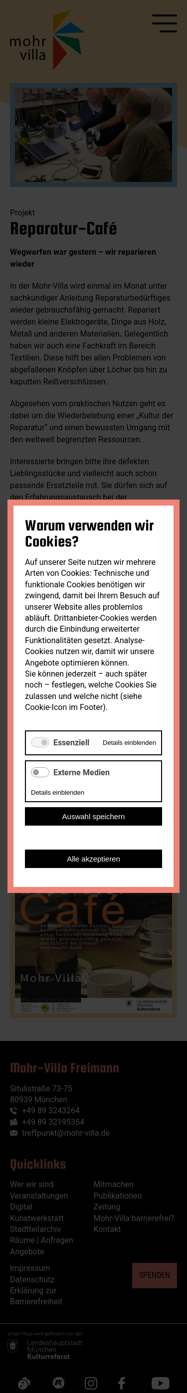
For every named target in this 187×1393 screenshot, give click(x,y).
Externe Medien (81, 772)
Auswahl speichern (93, 817)
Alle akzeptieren (93, 859)
